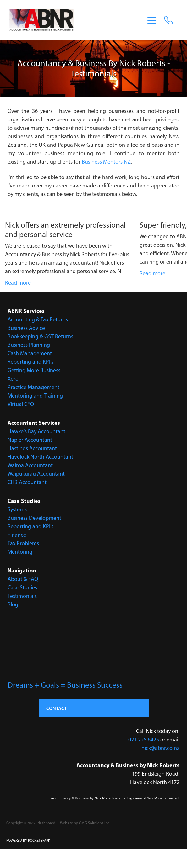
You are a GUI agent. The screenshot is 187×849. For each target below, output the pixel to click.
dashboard (46, 823)
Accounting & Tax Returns (38, 319)
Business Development (34, 517)
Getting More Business (34, 370)
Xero (13, 378)
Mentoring (20, 551)
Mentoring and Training (35, 395)
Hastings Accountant (32, 448)
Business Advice (26, 327)
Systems (17, 509)
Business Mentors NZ (106, 161)
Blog (13, 604)
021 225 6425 (143, 739)
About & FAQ (23, 579)
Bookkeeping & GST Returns (40, 336)
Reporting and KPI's (30, 361)
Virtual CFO (21, 404)
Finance (17, 534)
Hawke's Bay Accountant (36, 431)
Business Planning (29, 344)
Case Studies (22, 587)
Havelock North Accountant (40, 456)
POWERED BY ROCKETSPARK (28, 840)
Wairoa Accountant (30, 465)
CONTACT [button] (56, 708)
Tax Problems (23, 543)
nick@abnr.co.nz (160, 748)
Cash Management (30, 353)
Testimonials (22, 596)
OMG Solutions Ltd (94, 823)
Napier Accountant (30, 439)
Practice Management (33, 387)
